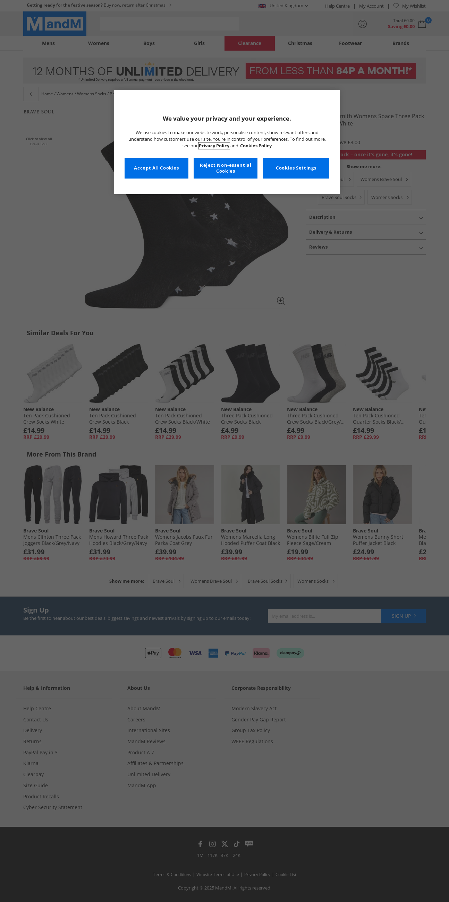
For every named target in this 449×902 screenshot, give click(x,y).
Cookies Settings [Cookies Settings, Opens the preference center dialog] (296, 168)
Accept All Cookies (156, 168)
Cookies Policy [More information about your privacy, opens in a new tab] (256, 146)
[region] (227, 142)
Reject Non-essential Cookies (226, 168)
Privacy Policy (214, 146)
